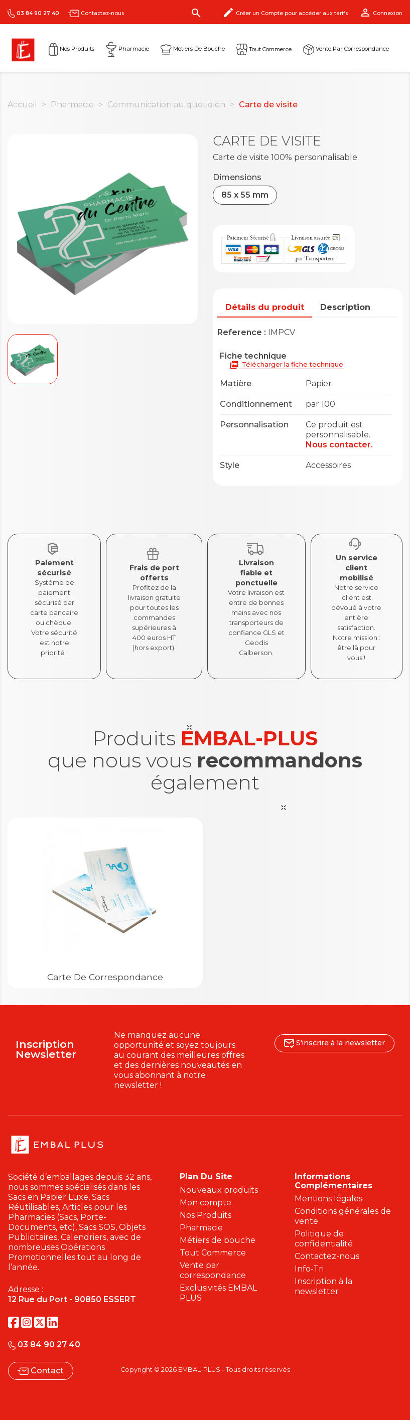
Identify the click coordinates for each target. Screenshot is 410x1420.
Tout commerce (264, 48)
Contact (41, 1370)
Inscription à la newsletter (323, 1286)
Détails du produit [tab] (264, 307)
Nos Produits (71, 48)
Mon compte (205, 1202)
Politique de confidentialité (324, 1238)
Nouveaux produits (219, 1190)
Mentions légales (328, 1198)
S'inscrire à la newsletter (334, 1043)
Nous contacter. (339, 444)
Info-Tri (309, 1269)
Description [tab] (345, 307)
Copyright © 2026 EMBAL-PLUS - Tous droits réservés (205, 1369)
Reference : (241, 332)
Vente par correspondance (346, 48)
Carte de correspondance (105, 977)
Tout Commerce (213, 1252)
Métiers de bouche (217, 1240)
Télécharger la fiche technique (286, 365)
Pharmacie (127, 48)
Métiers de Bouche (193, 48)
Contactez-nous (96, 13)
